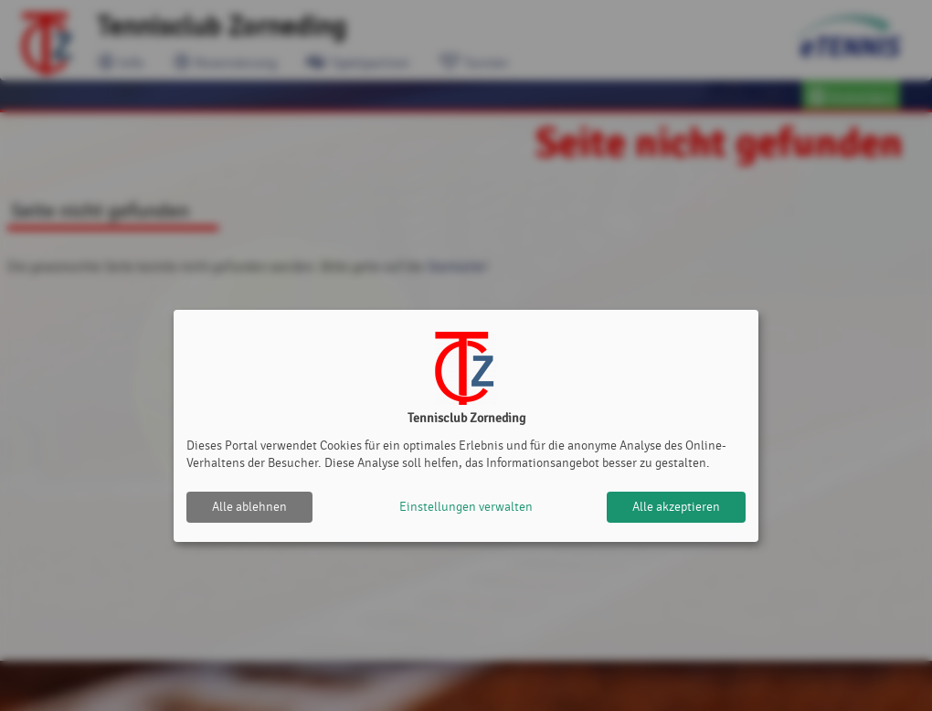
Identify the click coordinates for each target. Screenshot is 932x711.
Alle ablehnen (249, 507)
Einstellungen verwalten (466, 507)
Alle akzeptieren (676, 507)
